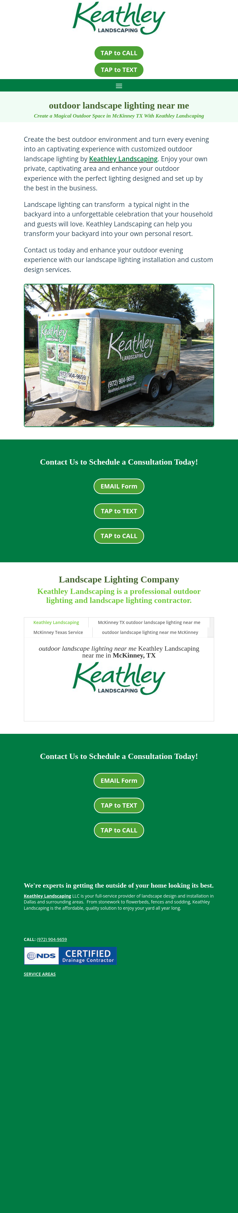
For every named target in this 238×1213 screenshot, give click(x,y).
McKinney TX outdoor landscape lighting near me (149, 622)
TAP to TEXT (119, 69)
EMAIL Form (118, 486)
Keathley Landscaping (123, 158)
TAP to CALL (119, 53)
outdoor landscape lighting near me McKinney (150, 632)
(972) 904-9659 (52, 939)
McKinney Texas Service (58, 632)
